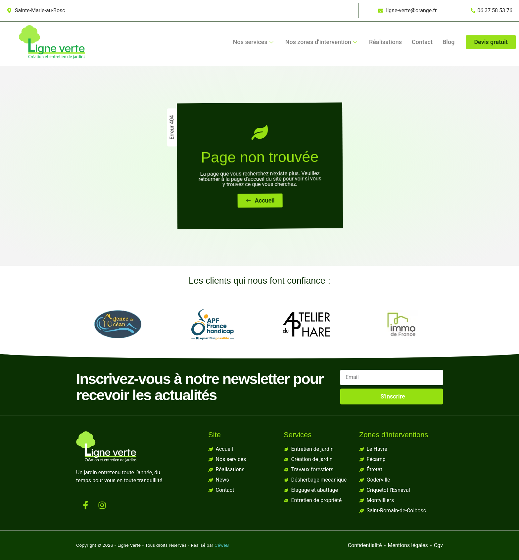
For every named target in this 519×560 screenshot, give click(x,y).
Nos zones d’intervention (321, 26)
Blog (448, 26)
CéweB (221, 545)
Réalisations (385, 26)
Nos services (253, 26)
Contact (422, 26)
